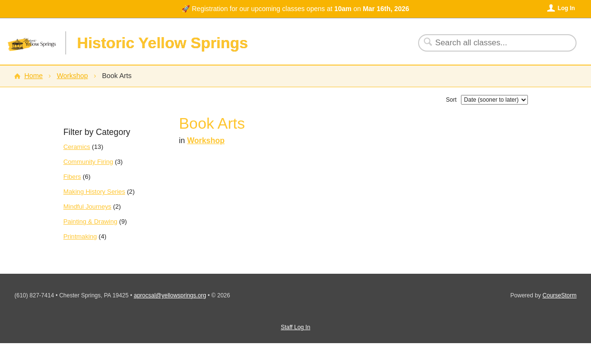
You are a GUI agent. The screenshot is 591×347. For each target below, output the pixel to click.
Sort (451, 99)
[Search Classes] (491, 43)
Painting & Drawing (91, 221)
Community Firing (88, 161)
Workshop (72, 76)
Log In (566, 8)
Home (33, 76)
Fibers (72, 176)
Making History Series (94, 191)
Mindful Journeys (88, 206)
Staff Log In (295, 327)
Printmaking (80, 236)
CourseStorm (559, 295)
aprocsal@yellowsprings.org (170, 295)
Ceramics (77, 146)
